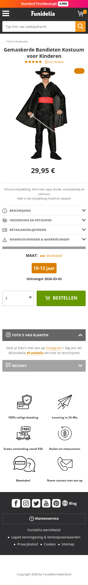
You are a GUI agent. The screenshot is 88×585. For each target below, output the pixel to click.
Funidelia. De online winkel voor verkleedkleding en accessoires (43, 13)
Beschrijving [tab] (16, 210)
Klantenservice (44, 518)
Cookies (50, 544)
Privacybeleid (27, 544)
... (3, 41)
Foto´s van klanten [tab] (27, 335)
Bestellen (64, 298)
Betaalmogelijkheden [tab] (24, 230)
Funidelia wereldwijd (44, 530)
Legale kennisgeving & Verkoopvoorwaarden (45, 537)
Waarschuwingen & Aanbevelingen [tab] (35, 239)
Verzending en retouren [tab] (27, 220)
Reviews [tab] (16, 365)
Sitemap (67, 544)
